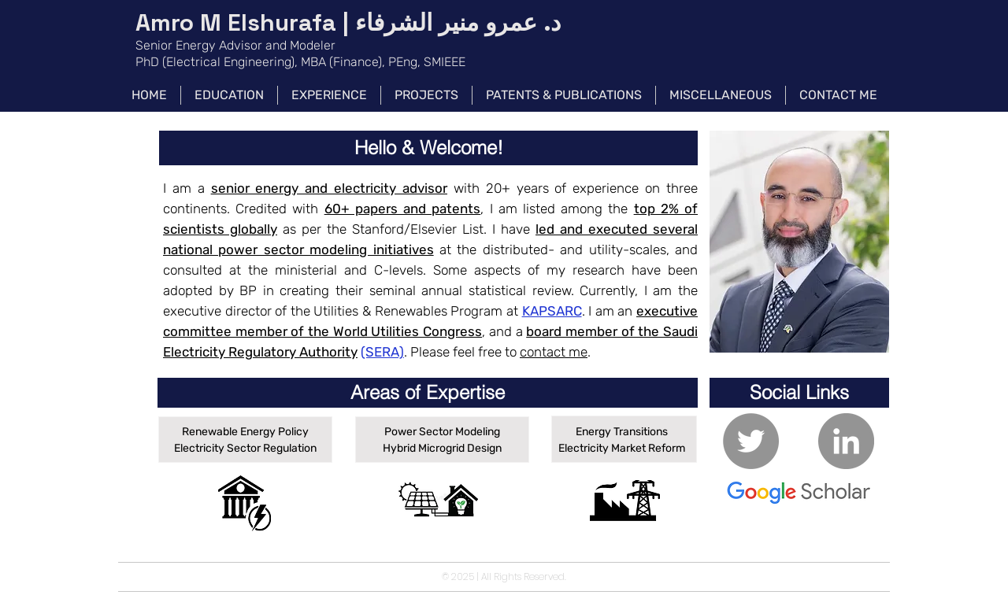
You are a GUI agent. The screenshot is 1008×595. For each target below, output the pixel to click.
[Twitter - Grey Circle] (751, 441)
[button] (428, 148)
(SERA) (382, 352)
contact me (553, 352)
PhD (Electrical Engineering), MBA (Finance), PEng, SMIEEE (300, 61)
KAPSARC (552, 311)
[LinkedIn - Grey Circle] (846, 441)
